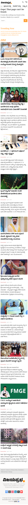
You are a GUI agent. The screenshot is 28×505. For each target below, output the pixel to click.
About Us (3, 470)
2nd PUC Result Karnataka (8, 31)
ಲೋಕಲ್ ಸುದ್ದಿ (17, 6)
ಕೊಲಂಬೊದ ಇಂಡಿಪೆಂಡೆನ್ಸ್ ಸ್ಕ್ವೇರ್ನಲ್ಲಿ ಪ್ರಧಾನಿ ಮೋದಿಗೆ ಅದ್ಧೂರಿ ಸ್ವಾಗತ (12, 359)
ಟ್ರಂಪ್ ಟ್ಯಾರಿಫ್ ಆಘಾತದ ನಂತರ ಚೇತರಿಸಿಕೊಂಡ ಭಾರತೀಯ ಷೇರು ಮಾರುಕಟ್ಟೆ (11, 194)
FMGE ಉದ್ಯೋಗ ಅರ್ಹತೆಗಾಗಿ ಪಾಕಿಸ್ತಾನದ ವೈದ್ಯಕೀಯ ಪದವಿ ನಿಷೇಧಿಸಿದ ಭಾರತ (14, 403)
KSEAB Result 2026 (8, 33)
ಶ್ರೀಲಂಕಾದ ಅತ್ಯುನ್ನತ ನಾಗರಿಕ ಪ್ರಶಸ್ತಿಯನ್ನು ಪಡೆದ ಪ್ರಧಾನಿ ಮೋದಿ (12, 277)
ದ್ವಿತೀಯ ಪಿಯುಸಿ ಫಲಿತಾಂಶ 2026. (11, 35)
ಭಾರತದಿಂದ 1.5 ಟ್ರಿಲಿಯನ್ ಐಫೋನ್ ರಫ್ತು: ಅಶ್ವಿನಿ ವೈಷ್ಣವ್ (13, 152)
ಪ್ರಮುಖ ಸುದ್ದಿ (7, 6)
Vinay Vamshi (3, 282)
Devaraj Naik (3, 68)
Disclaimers (21, 470)
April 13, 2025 (9, 68)
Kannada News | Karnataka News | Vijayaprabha (14, 498)
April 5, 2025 (9, 282)
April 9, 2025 (9, 157)
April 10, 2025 (9, 112)
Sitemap (10, 472)
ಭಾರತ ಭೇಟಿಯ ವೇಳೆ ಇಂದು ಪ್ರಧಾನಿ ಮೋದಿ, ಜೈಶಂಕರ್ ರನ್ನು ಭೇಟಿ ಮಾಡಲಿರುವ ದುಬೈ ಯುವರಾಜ (12, 236)
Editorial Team (4, 472)
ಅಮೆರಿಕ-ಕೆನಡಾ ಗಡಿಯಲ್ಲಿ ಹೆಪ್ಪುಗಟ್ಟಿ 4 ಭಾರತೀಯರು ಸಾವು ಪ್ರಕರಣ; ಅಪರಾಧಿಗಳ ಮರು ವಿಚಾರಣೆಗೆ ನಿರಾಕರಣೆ (14, 107)
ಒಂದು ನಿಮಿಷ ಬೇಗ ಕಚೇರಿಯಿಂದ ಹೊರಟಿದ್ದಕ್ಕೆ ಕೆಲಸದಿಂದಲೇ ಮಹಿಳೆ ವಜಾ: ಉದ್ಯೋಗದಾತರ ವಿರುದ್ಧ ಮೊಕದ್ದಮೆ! (13, 62)
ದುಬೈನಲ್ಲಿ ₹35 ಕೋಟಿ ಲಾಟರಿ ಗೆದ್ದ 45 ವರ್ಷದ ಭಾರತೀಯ (12, 317)
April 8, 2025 (9, 199)
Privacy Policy (14, 470)
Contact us (8, 470)
